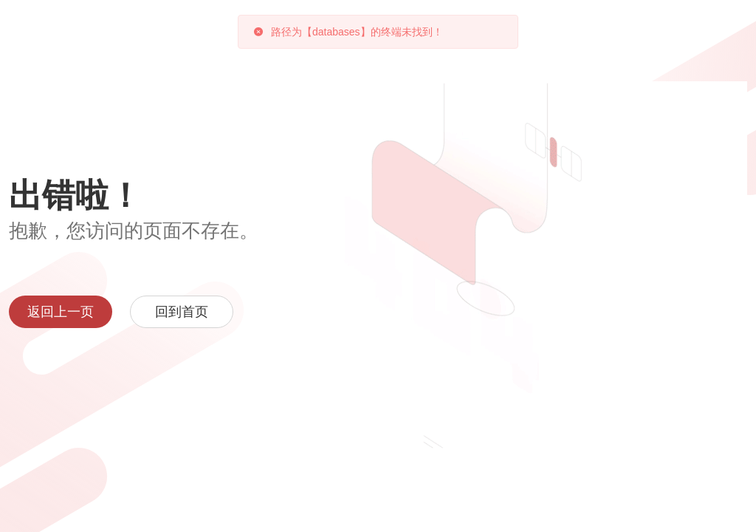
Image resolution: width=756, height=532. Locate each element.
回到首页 (181, 311)
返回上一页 (60, 311)
